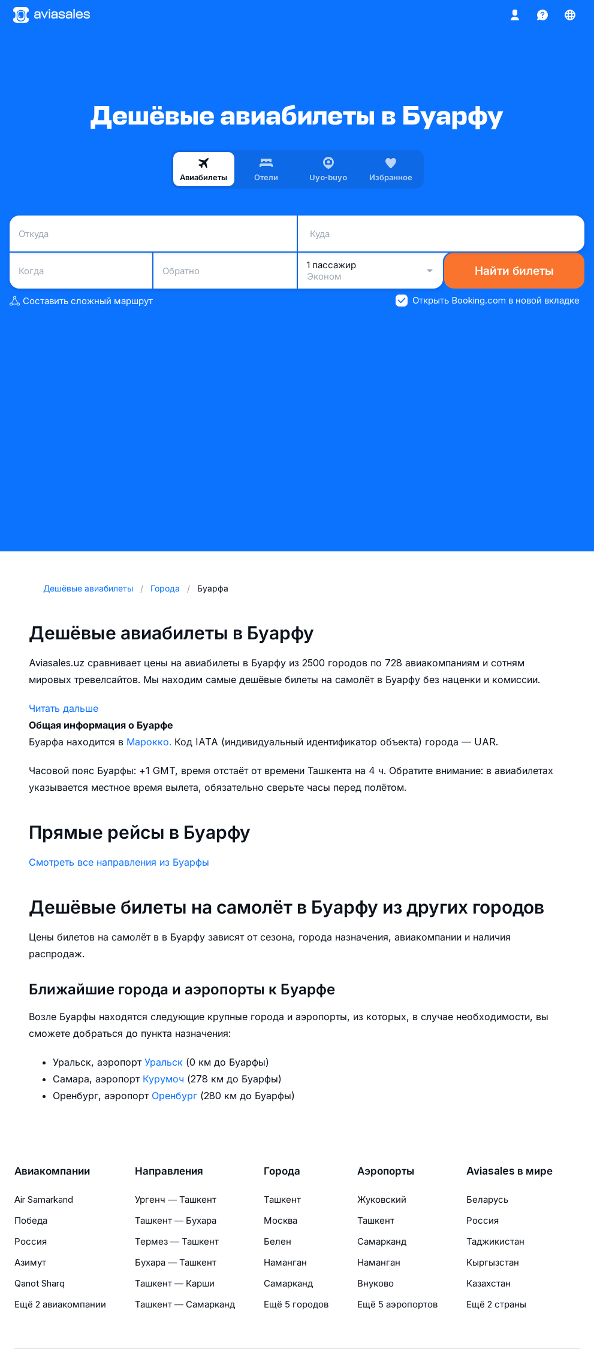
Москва (280, 1220)
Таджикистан (495, 1241)
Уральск (165, 1062)
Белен (277, 1241)
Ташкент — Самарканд (185, 1304)
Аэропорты (385, 1171)
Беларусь (487, 1199)
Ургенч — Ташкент (175, 1199)
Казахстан (488, 1283)
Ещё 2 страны (496, 1304)
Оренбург (176, 1096)
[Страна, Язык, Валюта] (570, 15)
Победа (30, 1220)
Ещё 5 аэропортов (397, 1304)
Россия (30, 1241)
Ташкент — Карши (175, 1283)
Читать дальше (63, 708)
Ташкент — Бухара (175, 1220)
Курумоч (165, 1079)
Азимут (30, 1262)
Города (282, 1171)
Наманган (285, 1262)
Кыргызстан (492, 1262)
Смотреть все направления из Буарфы (119, 862)
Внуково (375, 1283)
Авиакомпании (52, 1171)
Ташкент (282, 1199)
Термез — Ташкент (177, 1241)
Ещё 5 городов (296, 1304)
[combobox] (153, 233)
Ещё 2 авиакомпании (60, 1304)
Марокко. (150, 742)
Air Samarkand (43, 1199)
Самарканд (288, 1283)
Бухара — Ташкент (175, 1262)
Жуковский (381, 1199)
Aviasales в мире (509, 1171)
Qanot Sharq (39, 1283)
